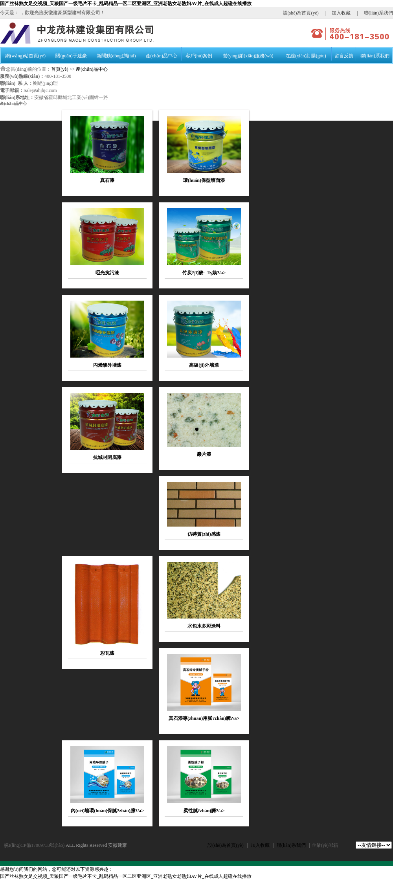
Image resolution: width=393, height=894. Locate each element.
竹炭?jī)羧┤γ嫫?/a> (204, 272)
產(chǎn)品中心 (161, 56)
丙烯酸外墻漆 (107, 365)
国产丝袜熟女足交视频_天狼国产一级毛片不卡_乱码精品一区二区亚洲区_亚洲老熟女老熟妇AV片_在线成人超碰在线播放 (126, 3)
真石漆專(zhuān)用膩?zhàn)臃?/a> (204, 718)
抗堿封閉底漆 (107, 457)
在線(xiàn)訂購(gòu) (306, 56)
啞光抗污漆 (107, 272)
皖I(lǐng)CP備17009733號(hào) (34, 845)
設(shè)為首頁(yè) (301, 13)
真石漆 (107, 180)
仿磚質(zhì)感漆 (203, 534)
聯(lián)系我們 (378, 13)
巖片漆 (204, 454)
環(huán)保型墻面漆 (204, 180)
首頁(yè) (59, 69)
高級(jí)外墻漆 (204, 365)
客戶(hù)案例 (198, 56)
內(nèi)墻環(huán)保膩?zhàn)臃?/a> (107, 810)
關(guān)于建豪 (70, 56)
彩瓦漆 (107, 653)
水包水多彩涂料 (203, 626)
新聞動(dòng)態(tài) (116, 56)
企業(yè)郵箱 (325, 845)
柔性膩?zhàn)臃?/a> (204, 810)
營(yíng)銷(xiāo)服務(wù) (248, 56)
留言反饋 (343, 56)
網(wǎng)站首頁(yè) (25, 56)
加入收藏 (341, 13)
